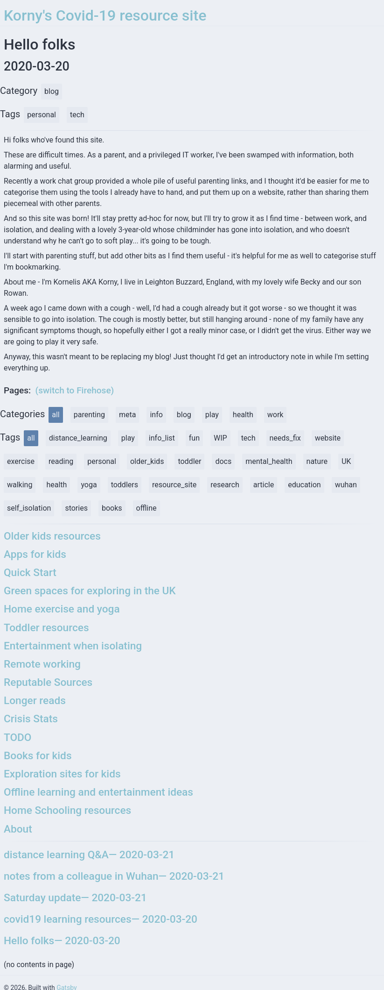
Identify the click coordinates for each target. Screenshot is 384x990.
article (263, 484)
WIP (220, 438)
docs (223, 461)
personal (101, 461)
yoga (89, 484)
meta (127, 414)
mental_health (268, 461)
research (224, 484)
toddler (189, 461)
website (328, 438)
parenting (89, 414)
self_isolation (29, 508)
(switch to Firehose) (74, 390)
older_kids (147, 461)
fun (194, 438)
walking (19, 484)
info (156, 414)
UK (346, 461)
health (243, 414)
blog (184, 414)
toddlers (124, 484)
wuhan (346, 484)
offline (146, 508)
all (55, 414)
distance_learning (78, 438)
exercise (21, 461)
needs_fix (285, 438)
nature (317, 461)
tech (248, 438)
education (304, 484)
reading (61, 461)
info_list (162, 438)
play (212, 414)
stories (76, 508)
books (112, 508)
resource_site (174, 484)
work (275, 414)
